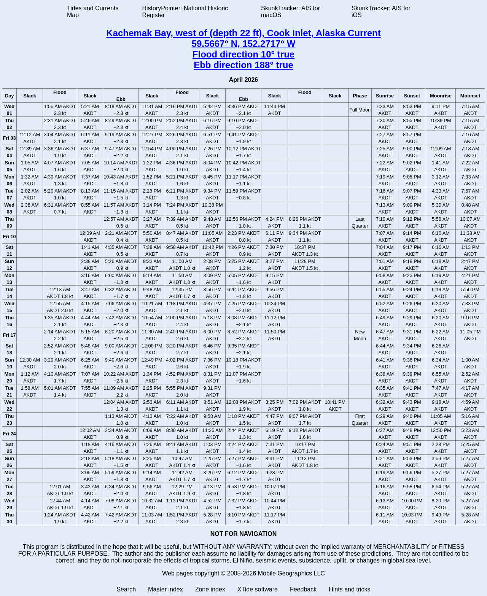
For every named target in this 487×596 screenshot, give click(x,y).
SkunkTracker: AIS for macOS (290, 11)
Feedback (303, 589)
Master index (165, 589)
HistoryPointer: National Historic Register (185, 11)
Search (126, 589)
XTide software (257, 589)
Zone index (210, 589)
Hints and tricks (349, 589)
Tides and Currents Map (92, 11)
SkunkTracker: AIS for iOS (381, 11)
